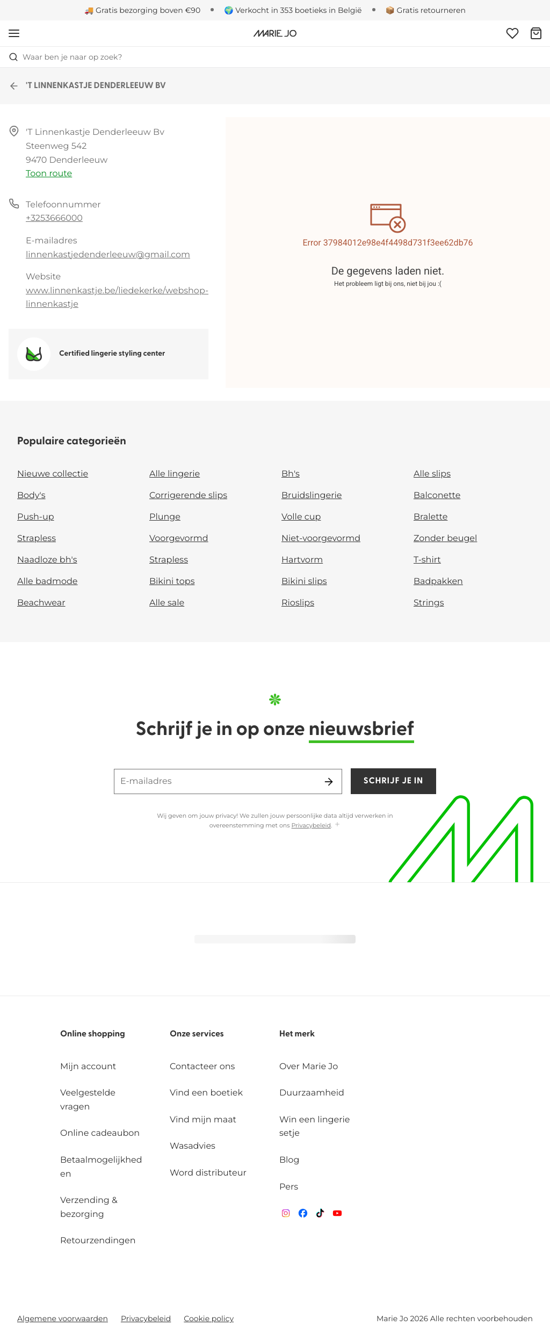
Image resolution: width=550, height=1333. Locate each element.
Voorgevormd (178, 539)
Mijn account (88, 1067)
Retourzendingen (98, 1241)
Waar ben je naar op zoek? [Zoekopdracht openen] (65, 57)
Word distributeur (208, 1173)
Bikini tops (171, 582)
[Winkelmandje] (536, 33)
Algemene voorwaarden (62, 1318)
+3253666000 (54, 218)
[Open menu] (14, 33)
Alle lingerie (174, 474)
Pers (288, 1187)
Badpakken (438, 582)
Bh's (290, 474)
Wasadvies (192, 1146)
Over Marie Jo (308, 1067)
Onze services (197, 1034)
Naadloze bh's (47, 560)
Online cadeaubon (100, 1133)
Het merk (297, 1034)
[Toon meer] (337, 825)
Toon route (49, 174)
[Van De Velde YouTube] (337, 1215)
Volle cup (301, 517)
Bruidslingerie (311, 496)
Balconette (437, 496)
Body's (31, 496)
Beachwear (41, 603)
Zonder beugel (445, 539)
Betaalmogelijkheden (101, 1167)
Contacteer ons (202, 1067)
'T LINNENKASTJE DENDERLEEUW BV (87, 86)
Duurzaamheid (311, 1093)
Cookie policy (209, 1318)
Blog (289, 1160)
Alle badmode (47, 582)
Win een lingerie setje (314, 1127)
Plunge (164, 517)
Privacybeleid (311, 825)
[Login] (512, 33)
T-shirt (427, 560)
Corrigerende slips (188, 496)
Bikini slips (304, 582)
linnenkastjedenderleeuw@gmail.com (108, 255)
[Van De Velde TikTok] (320, 1215)
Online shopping (92, 1034)
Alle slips (432, 474)
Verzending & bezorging (89, 1207)
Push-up (35, 517)
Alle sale (166, 603)
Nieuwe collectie (52, 474)
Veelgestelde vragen (87, 1100)
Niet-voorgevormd (320, 539)
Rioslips (297, 603)
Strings (429, 603)
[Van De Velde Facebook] (302, 1215)
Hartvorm (302, 560)
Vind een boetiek (206, 1093)
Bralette (430, 517)
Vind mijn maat (203, 1120)
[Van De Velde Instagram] (285, 1215)
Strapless (36, 539)
